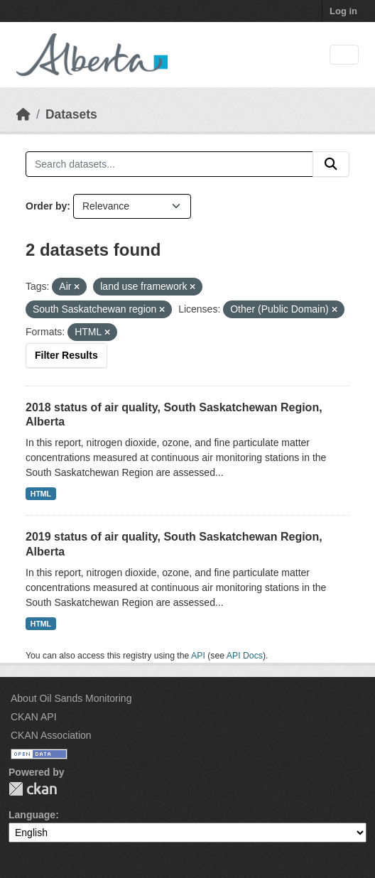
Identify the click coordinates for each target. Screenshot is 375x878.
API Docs (245, 656)
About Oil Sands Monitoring (71, 698)
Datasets (71, 114)
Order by (46, 206)
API (198, 656)
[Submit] (330, 164)
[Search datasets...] (169, 164)
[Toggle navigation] (344, 55)
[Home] (23, 114)
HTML (41, 493)
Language (32, 814)
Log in (343, 11)
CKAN (33, 788)
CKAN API (34, 716)
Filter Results (66, 355)
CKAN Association (51, 735)
